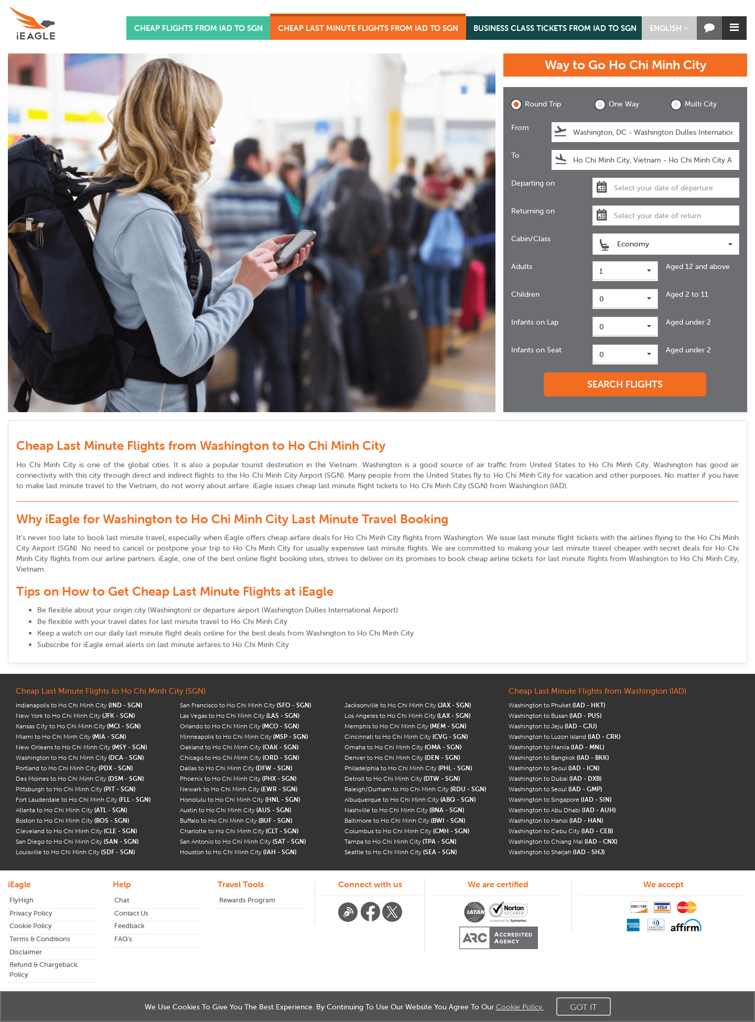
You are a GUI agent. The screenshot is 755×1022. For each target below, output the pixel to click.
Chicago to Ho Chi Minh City (239, 757)
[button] (669, 28)
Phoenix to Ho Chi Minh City (238, 778)
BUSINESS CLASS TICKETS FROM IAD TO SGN (555, 28)
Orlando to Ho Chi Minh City (239, 726)
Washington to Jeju (553, 726)
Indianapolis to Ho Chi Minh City (79, 705)
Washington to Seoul (554, 768)
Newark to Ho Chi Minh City (238, 789)
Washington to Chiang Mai (563, 841)
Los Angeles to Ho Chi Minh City (407, 715)
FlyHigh (21, 900)
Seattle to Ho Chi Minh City (400, 852)
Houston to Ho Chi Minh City (238, 852)
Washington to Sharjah (557, 852)
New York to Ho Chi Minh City (75, 715)
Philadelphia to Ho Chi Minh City (408, 768)
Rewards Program (247, 900)
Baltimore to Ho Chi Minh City (404, 820)
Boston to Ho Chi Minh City (72, 820)
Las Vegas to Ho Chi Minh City (239, 715)
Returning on (533, 211)
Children (525, 294)
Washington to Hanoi (556, 820)
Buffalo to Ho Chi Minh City (236, 820)
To (515, 155)
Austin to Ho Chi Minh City (235, 810)
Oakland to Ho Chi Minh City (239, 747)
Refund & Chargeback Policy (43, 969)
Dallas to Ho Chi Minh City (236, 768)
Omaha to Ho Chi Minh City (402, 747)
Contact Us (131, 913)
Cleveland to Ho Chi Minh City (76, 831)
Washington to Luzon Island (564, 736)
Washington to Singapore (560, 799)
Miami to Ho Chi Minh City (71, 736)
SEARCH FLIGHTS (625, 384)
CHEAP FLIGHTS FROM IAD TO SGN (198, 28)
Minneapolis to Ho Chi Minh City (244, 736)
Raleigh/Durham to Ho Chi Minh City (415, 789)
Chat (121, 900)
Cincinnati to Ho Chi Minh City (406, 736)
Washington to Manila (556, 747)
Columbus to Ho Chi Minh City (406, 831)
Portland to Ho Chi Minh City (74, 768)
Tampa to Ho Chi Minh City (400, 841)
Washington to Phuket (557, 705)
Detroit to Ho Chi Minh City (402, 778)
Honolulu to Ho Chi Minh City (240, 799)
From (520, 127)
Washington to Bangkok (559, 757)
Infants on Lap (534, 322)
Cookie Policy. (520, 1007)
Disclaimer (25, 952)
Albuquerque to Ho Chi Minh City (410, 799)
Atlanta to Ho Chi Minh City (71, 810)
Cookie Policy (30, 925)
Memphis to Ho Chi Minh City (405, 726)
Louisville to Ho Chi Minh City (75, 852)
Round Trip (535, 105)
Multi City (693, 105)
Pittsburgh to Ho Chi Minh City (75, 789)
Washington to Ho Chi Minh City (80, 757)
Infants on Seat (536, 349)
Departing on (533, 183)
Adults (521, 266)
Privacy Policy (30, 913)
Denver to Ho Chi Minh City (402, 757)
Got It (583, 1007)
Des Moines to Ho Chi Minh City (80, 778)
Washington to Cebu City (561, 831)
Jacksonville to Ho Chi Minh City (407, 705)
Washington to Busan (555, 715)
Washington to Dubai (555, 778)
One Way (616, 105)
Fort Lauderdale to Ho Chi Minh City (83, 799)
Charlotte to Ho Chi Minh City (239, 831)
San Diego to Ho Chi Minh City (77, 841)
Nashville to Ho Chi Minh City (404, 810)
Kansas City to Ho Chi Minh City (78, 726)
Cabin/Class (531, 238)
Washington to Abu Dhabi (562, 810)
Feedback (129, 925)
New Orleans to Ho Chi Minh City (81, 747)
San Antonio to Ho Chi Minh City (243, 841)
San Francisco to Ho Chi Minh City (245, 705)
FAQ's (123, 938)
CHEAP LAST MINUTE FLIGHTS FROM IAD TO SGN (368, 28)
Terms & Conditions (39, 938)
